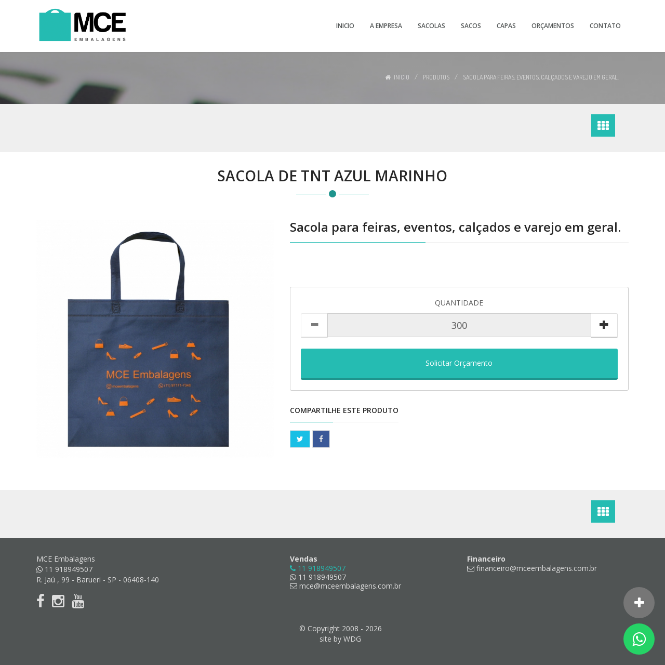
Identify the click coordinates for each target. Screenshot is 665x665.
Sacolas (431, 25)
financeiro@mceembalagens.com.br (532, 568)
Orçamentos (552, 25)
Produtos (436, 77)
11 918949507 (318, 577)
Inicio (345, 25)
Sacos (471, 25)
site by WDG (340, 639)
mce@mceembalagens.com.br (345, 586)
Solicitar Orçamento (459, 363)
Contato (605, 25)
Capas (506, 25)
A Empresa (386, 25)
